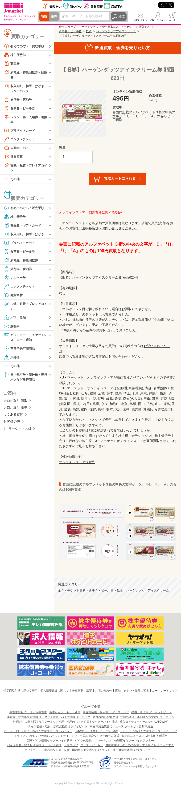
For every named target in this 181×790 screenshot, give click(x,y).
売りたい (55, 6)
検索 (122, 17)
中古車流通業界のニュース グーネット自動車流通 (121, 726)
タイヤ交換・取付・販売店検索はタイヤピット (57, 726)
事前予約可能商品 (20, 350)
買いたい (76, 6)
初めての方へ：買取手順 (25, 46)
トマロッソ (71, 745)
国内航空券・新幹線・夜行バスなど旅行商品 (25, 379)
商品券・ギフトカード (23, 227)
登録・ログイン (157, 20)
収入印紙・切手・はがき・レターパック (23, 88)
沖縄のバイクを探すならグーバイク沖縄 (91, 721)
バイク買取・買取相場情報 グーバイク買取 (34, 745)
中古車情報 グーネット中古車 (28, 712)
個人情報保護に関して (55, 690)
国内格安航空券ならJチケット (91, 750)
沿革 (89, 690)
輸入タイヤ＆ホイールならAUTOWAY (144, 721)
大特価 (12, 359)
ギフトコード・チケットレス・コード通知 (25, 339)
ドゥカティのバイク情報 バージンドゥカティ (148, 731)
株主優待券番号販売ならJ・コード (134, 750)
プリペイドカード (20, 131)
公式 (166, 5)
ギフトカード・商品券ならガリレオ (47, 750)
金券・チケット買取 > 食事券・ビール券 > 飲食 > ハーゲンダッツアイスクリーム (113, 590)
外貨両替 (96, 6)
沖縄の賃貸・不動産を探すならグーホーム (147, 717)
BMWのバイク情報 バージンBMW (96, 731)
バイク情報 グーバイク (75, 717)
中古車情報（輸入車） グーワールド (106, 712)
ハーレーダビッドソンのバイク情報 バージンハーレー (38, 731)
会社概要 (77, 690)
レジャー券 (15, 279)
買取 (44, 17)
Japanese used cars (105, 717)
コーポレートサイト (164, 690)
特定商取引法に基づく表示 (20, 690)
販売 (54, 17)
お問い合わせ (140, 20)
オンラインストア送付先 (77, 462)
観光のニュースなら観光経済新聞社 (144, 735)
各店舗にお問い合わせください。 (120, 356)
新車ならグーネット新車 (64, 712)
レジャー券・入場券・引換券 (25, 120)
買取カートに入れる (120, 178)
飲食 (89, 31)
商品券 (12, 63)
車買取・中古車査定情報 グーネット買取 (33, 717)
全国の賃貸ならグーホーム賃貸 (99, 735)
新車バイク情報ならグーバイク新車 (49, 740)
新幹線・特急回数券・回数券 (25, 74)
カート (172, 20)
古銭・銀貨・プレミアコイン (25, 169)
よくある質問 (13, 417)
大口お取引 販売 (16, 410)
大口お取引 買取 (16, 403)
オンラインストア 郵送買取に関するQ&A (90, 212)
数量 (62, 147)
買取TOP (144, 26)
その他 (12, 180)
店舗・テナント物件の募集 (132, 690)
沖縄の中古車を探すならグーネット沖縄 (38, 721)
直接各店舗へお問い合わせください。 (110, 228)
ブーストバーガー (91, 745)
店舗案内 (117, 6)
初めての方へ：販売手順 (25, 209)
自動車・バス (17, 149)
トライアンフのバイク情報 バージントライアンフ (45, 735)
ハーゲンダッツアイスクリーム (116, 31)
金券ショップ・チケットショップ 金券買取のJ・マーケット (97, 26)
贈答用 (12, 328)
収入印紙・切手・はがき (25, 236)
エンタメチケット (20, 140)
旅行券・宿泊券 (18, 100)
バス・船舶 (15, 319)
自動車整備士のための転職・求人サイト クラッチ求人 (139, 745)
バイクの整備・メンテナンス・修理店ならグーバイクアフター (114, 740)
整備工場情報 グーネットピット (151, 712)
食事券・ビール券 (20, 109)
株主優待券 (15, 55)
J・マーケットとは (18, 431)
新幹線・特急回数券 (22, 262)
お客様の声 (12, 424)
